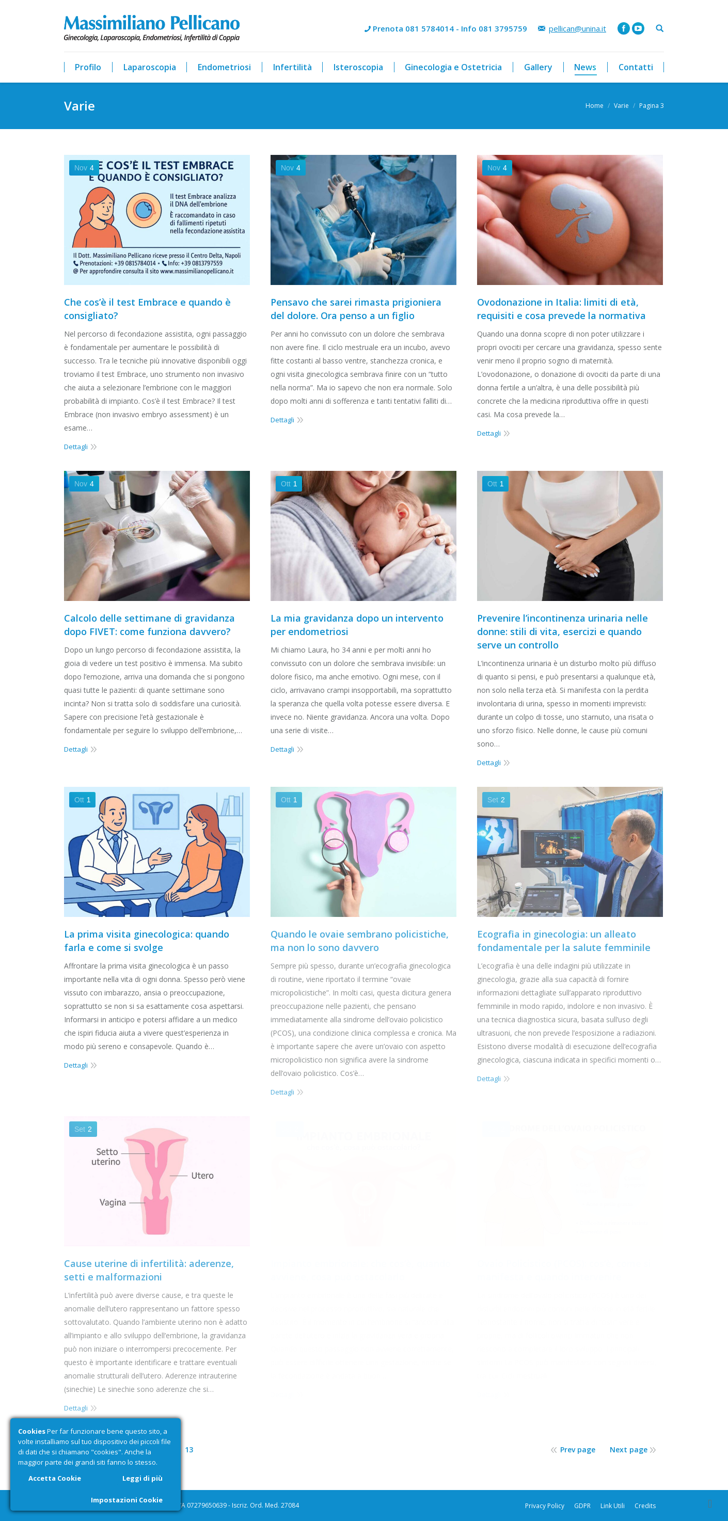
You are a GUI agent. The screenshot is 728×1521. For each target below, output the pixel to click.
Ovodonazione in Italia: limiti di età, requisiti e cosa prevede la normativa (561, 309)
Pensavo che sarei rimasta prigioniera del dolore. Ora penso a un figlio (356, 309)
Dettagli (76, 446)
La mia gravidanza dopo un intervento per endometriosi (357, 625)
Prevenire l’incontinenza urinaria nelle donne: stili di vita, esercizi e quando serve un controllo (562, 631)
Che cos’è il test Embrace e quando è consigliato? (147, 309)
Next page (628, 1449)
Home (594, 105)
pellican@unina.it (577, 28)
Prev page (577, 1449)
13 (189, 1449)
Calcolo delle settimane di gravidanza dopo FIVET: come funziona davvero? (149, 625)
